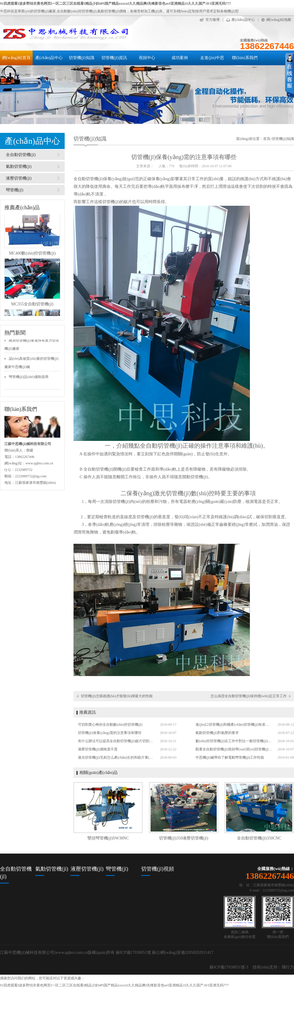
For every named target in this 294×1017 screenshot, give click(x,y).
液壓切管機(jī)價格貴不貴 (98, 749)
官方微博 (213, 20)
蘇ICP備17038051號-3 (229, 967)
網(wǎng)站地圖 (278, 20)
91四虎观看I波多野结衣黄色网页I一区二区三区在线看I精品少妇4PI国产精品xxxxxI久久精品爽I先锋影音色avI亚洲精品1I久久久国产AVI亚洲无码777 (115, 3)
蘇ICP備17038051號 (133, 952)
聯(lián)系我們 (244, 58)
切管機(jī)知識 (81, 58)
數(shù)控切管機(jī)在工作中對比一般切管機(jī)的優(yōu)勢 (234, 741)
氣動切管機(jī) (18, 166)
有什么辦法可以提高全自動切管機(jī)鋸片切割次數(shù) (116, 741)
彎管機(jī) (14, 190)
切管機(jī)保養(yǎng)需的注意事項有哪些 (109, 733)
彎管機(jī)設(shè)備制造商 (29, 378)
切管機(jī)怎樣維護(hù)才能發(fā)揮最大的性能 (117, 696)
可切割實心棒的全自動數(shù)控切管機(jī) (110, 724)
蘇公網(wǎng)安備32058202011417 (182, 952)
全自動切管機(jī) (21, 155)
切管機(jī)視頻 (157, 869)
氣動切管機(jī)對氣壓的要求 (217, 733)
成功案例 (179, 58)
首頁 (266, 139)
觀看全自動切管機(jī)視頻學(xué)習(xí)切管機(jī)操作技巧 (234, 749)
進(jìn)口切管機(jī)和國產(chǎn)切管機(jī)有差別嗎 (234, 724)
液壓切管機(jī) (18, 178)
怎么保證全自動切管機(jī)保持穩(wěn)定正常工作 (249, 696)
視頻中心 (147, 58)
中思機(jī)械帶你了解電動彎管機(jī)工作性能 (230, 757)
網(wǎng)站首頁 (16, 58)
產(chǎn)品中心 (243, 20)
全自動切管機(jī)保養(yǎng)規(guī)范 (106, 179)
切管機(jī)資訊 (114, 58)
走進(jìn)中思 (212, 58)
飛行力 (288, 967)
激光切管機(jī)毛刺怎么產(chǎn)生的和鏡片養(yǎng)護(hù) (116, 757)
